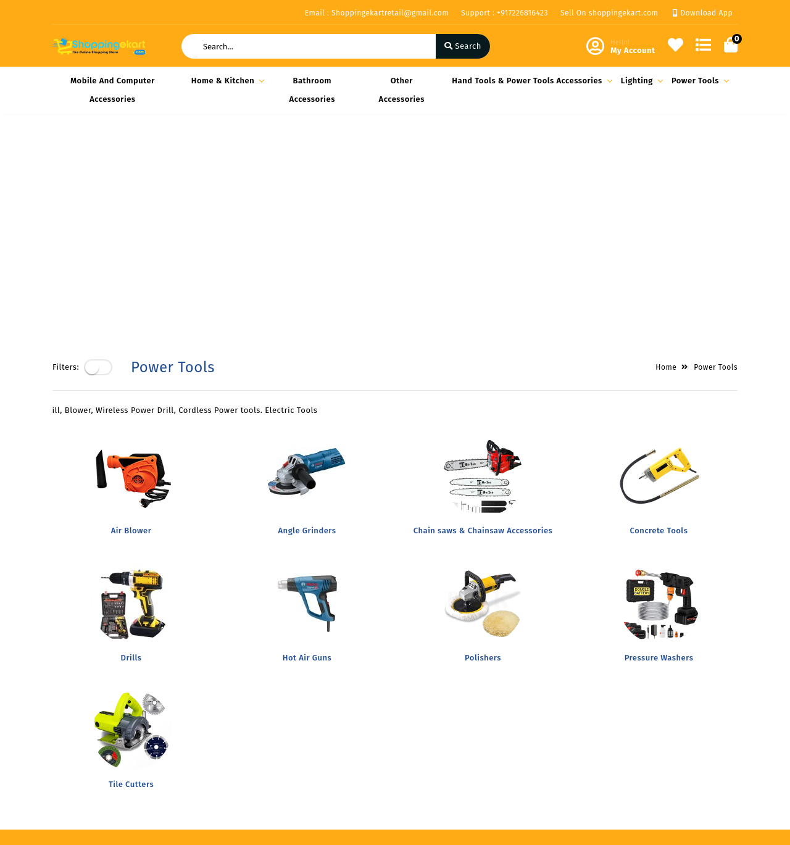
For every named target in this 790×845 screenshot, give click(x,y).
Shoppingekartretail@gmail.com (486, 768)
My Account (309, 687)
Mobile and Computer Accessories (112, 90)
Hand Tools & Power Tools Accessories (530, 80)
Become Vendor (317, 669)
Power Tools (698, 80)
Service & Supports (89, 738)
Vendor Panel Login (207, 723)
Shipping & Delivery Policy (91, 695)
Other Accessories (402, 90)
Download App (703, 13)
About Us (187, 669)
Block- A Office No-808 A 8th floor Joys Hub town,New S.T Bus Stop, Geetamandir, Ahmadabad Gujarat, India (490, 691)
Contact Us (191, 741)
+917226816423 (450, 741)
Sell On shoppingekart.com (609, 13)
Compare (304, 705)
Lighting (640, 80)
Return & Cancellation (95, 720)
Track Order (309, 741)
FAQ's (180, 705)
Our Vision (190, 687)
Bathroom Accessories (312, 90)
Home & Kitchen (226, 80)
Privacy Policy (79, 669)
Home (665, 155)
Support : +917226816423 (504, 13)
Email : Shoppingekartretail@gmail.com (377, 13)
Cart (295, 723)
